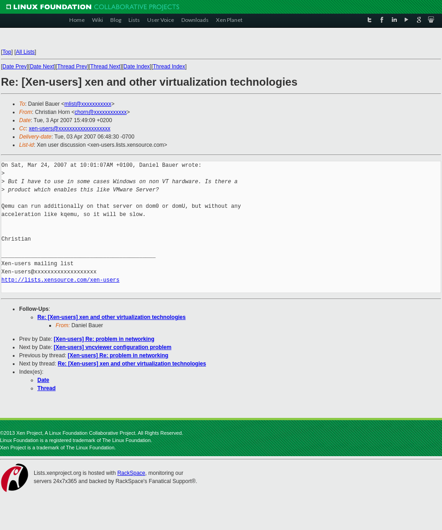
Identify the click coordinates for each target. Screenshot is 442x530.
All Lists (25, 52)
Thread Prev (72, 66)
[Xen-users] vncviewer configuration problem (112, 347)
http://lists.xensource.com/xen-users (60, 280)
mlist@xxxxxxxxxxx (87, 104)
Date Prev (14, 66)
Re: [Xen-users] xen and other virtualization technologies (111, 317)
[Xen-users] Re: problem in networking (104, 339)
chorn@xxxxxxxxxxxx (101, 112)
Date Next (42, 66)
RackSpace (131, 473)
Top (6, 52)
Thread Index (169, 66)
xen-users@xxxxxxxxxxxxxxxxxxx (69, 128)
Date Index (136, 66)
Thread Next (105, 66)
